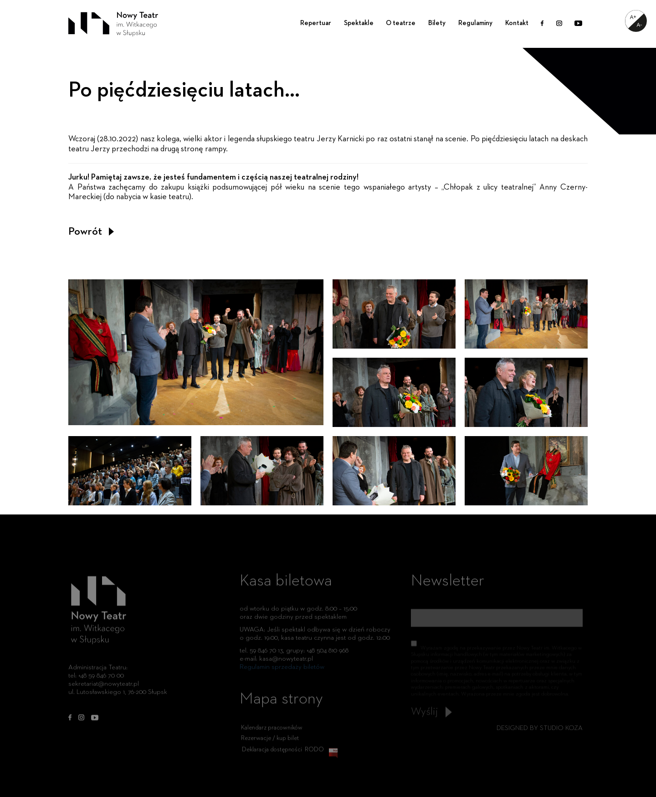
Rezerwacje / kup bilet (270, 742)
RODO (314, 754)
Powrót (91, 231)
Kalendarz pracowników (271, 732)
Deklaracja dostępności (272, 754)
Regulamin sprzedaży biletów (282, 671)
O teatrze (400, 23)
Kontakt (516, 23)
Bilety (437, 23)
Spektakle (359, 23)
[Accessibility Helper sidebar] (636, 21)
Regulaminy (475, 23)
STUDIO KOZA (561, 728)
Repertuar (315, 23)
